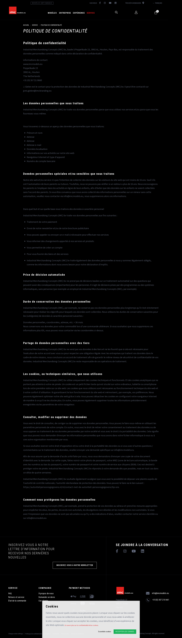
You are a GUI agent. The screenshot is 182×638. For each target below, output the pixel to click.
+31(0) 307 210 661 (157, 600)
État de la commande (17, 600)
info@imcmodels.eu (157, 593)
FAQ (10, 593)
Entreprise (71, 13)
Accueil (26, 25)
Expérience (85, 13)
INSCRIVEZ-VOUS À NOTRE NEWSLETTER (74, 565)
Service (96, 13)
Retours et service (16, 597)
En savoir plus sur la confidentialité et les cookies (81, 625)
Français (170, 3)
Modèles (58, 13)
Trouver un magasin (144, 3)
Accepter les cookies (125, 632)
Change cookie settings (15, 634)
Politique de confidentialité (51, 25)
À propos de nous (46, 593)
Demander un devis (47, 597)
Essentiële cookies (104, 632)
